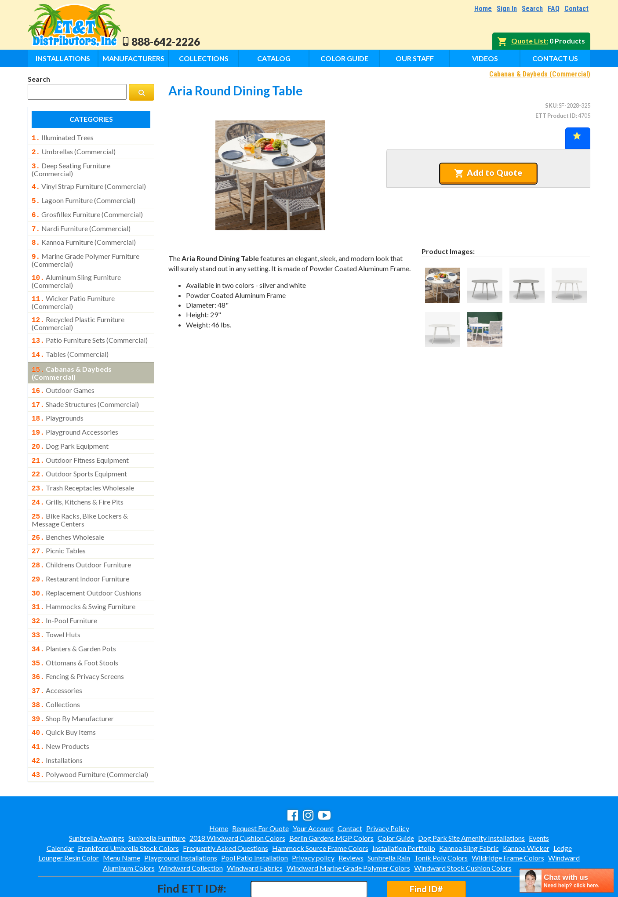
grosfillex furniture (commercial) (87, 210)
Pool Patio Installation (254, 820)
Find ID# (426, 851)
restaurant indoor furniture (80, 554)
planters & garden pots (74, 620)
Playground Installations (180, 820)
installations (57, 724)
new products (60, 711)
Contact (576, 8)
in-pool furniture (64, 593)
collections (56, 672)
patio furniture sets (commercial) (90, 329)
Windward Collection (191, 830)
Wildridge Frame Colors (508, 820)
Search (532, 8)
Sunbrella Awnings (96, 800)
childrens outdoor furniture (81, 541)
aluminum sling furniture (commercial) (76, 272)
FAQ (554, 8)
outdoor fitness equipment (80, 442)
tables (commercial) (70, 343)
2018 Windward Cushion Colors (237, 800)
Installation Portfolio (403, 810)
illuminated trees (63, 137)
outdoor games (63, 377)
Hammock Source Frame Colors (320, 810)
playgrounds (58, 403)
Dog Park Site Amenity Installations (471, 800)
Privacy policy (313, 820)
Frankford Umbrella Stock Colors (128, 810)
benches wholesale (68, 515)
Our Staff (415, 58)
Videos (485, 58)
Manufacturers (133, 58)
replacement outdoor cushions (87, 567)
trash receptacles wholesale (83, 468)
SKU (550, 105)
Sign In (507, 8)
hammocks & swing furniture (83, 580)
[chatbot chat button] (567, 880)
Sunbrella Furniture (156, 800)
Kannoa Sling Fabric (469, 810)
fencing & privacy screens (78, 645)
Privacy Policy (387, 790)
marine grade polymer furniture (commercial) (85, 252)
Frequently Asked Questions (225, 810)
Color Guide (344, 58)
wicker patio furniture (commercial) (73, 293)
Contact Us (555, 58)
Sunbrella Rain (388, 820)
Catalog (274, 58)
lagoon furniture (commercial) (83, 197)
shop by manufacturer (73, 685)
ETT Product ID (555, 115)
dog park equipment (70, 429)
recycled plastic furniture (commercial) (78, 313)
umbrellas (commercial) (74, 151)
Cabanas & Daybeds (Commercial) (539, 74)
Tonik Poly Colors (441, 820)
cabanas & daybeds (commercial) (72, 360)
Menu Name (121, 820)
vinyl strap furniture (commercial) (89, 184)
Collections (204, 58)
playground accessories (75, 416)
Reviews (351, 820)
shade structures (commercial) (85, 390)
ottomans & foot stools (75, 633)
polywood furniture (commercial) (90, 737)
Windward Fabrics (255, 830)
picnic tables (59, 528)
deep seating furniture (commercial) (71, 167)
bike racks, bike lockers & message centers (80, 498)
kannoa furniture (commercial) (84, 236)
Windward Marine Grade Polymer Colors (348, 830)
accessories (57, 659)
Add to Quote (488, 172)
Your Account (313, 790)
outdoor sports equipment (79, 455)
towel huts (56, 606)
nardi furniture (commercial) (81, 223)
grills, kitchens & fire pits (78, 482)
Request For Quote (260, 790)
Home (483, 8)
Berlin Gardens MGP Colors (331, 800)
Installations (63, 58)
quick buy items (64, 698)
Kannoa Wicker (526, 810)
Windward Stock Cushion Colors (463, 830)
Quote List (528, 40)
